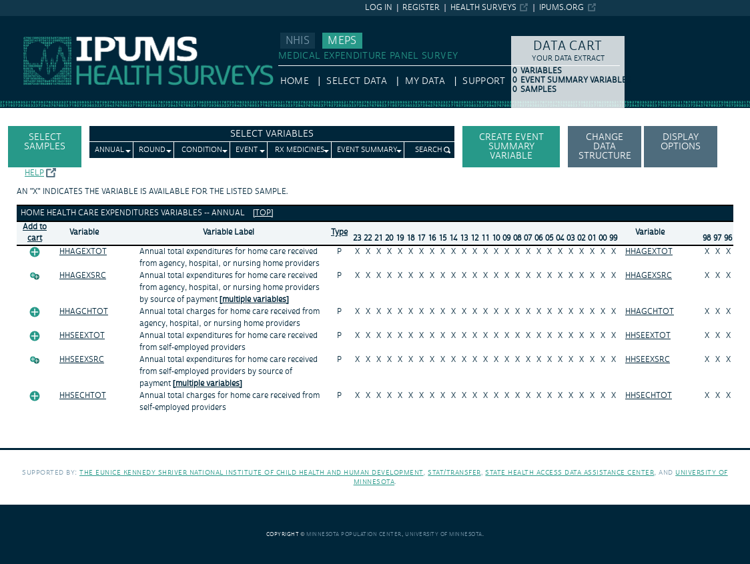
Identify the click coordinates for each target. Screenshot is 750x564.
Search (428, 150)
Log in (378, 8)
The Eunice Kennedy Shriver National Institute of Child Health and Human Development (251, 472)
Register (421, 8)
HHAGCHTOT (83, 312)
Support (483, 81)
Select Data (356, 81)
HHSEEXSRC (81, 360)
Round (152, 150)
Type (339, 232)
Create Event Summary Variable (511, 146)
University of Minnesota (443, 534)
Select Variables (272, 134)
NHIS (298, 40)
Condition (201, 150)
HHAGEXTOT (83, 252)
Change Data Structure (605, 146)
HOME (294, 81)
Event (247, 150)
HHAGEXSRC (82, 276)
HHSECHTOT (82, 396)
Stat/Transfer (454, 472)
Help (34, 173)
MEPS (342, 40)
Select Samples (44, 142)
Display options (681, 142)
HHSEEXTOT (82, 336)
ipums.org (561, 8)
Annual (109, 150)
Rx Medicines (299, 150)
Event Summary (367, 150)
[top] (263, 213)
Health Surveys (483, 8)
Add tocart (35, 232)
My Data (425, 81)
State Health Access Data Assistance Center (569, 472)
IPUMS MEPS (28, 22)
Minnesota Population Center (354, 534)
